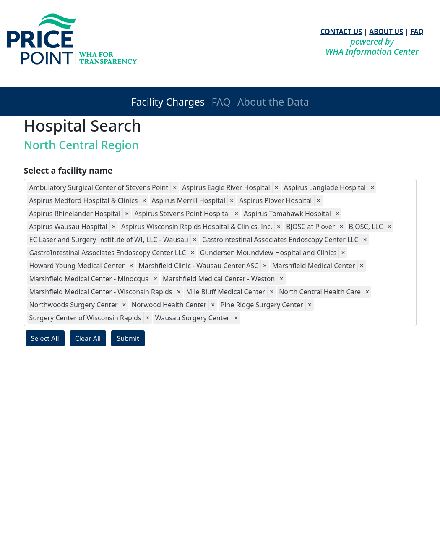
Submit (128, 338)
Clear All (88, 338)
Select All (45, 338)
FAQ (417, 31)
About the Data (273, 101)
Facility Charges (168, 101)
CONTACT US (341, 31)
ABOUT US (386, 31)
